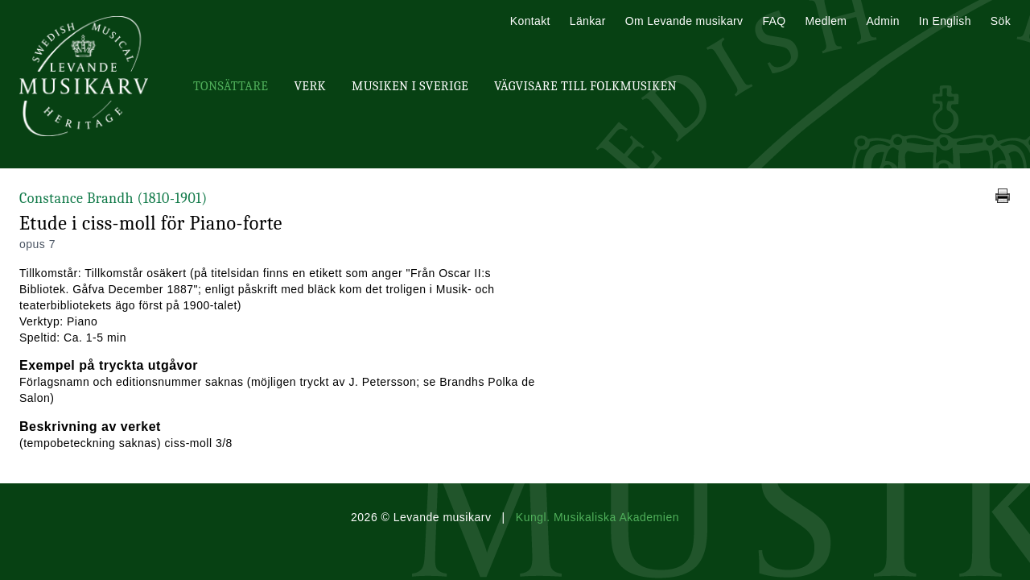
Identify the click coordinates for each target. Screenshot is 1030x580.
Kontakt (530, 20)
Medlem (826, 20)
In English (945, 20)
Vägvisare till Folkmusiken (585, 86)
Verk (310, 86)
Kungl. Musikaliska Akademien (597, 517)
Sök (1001, 20)
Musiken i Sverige (410, 86)
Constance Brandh (113, 198)
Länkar (588, 20)
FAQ (773, 20)
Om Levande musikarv (684, 20)
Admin (882, 20)
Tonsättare (230, 86)
